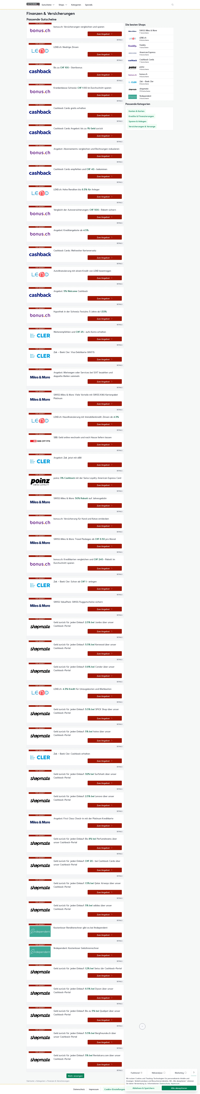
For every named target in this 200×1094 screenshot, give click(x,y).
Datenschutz (79, 1089)
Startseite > (31, 1081)
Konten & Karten (136, 111)
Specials (88, 4)
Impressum (94, 1089)
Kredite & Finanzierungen (141, 116)
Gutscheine (47, 4)
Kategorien (76, 4)
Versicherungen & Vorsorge (142, 126)
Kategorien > (41, 1081)
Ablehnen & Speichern (143, 1088)
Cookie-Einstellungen (114, 1089)
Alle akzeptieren (179, 1088)
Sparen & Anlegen (137, 121)
